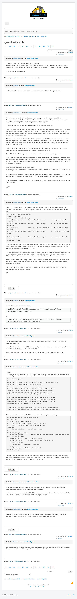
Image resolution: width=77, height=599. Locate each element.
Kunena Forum (42, 587)
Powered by (33, 587)
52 (40, 46)
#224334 (70, 80)
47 (18, 46)
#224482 (70, 536)
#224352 (70, 107)
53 (44, 46)
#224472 (70, 361)
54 (48, 46)
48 (22, 46)
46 (14, 46)
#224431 (70, 196)
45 (10, 46)
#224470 (70, 330)
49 (27, 46)
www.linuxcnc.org (32, 31)
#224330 (70, 52)
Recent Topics (14, 31)
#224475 (70, 503)
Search (23, 31)
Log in (11, 78)
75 (52, 46)
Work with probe (32, 58)
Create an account (20, 78)
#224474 (70, 476)
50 (31, 46)
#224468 (70, 295)
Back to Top (71, 595)
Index (7, 31)
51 (35, 46)
